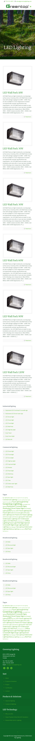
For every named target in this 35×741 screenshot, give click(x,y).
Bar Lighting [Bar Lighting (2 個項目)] (5, 497)
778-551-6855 (9, 1)
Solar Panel (8, 433)
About (7, 678)
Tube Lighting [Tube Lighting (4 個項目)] (20, 527)
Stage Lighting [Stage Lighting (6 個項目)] (19, 525)
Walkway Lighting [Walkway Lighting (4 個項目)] (14, 529)
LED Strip (7, 551)
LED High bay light (10, 461)
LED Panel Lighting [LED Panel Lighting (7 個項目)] (25, 515)
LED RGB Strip (9, 474)
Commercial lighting (10, 704)
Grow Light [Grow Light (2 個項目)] (24, 504)
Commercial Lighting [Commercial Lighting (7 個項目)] (10, 500)
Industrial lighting (10, 701)
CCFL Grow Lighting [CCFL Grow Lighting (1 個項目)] (24, 497)
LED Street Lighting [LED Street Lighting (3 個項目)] (17, 517)
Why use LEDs (9, 714)
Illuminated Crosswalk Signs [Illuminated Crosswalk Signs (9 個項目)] (17, 506)
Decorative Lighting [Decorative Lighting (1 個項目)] (21, 499)
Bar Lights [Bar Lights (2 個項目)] (10, 497)
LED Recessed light (10, 545)
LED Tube (8, 480)
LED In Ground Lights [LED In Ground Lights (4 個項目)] (17, 512)
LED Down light (9, 420)
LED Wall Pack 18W (13, 92)
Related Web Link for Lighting (13, 720)
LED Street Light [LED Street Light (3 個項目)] (7, 517)
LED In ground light (10, 464)
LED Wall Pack (9, 426)
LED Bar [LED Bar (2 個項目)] (14, 510)
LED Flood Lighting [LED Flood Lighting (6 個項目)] (22, 511)
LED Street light (9, 417)
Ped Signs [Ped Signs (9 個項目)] (20, 523)
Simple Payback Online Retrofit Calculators (16, 717)
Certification (8, 687)
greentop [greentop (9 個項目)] (25, 502)
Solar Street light (9, 436)
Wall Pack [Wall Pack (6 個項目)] (28, 529)
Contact (7, 691)
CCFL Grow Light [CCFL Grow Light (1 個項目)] (16, 497)
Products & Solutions (11, 681)
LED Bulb (7, 542)
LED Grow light (9, 457)
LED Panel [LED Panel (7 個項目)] (15, 515)
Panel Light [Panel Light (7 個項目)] (13, 523)
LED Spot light (9, 477)
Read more (28, 116)
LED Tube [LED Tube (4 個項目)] (25, 517)
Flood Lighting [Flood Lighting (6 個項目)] (16, 502)
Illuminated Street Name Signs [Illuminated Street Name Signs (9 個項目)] (13, 508)
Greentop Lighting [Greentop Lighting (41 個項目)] (12, 503)
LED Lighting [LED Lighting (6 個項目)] (7, 515)
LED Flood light (9, 423)
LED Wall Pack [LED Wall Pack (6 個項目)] (12, 521)
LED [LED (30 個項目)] (10, 510)
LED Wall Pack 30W (13, 148)
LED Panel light (9, 470)
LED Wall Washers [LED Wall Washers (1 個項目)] (21, 520)
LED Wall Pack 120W (13, 372)
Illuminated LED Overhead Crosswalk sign (16, 410)
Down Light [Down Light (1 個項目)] (27, 499)
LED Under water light (11, 483)
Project (7, 684)
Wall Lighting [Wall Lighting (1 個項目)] (22, 529)
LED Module (8, 467)
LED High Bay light (10, 429)
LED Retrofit (8, 439)
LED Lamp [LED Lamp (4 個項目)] (26, 512)
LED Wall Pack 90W (13, 316)
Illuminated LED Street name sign (14, 413)
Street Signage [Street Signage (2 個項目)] (12, 527)
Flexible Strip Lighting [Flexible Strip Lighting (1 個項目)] (7, 501)
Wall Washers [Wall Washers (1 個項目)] (5, 531)
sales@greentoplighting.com (23, 1)
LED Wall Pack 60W (13, 260)
